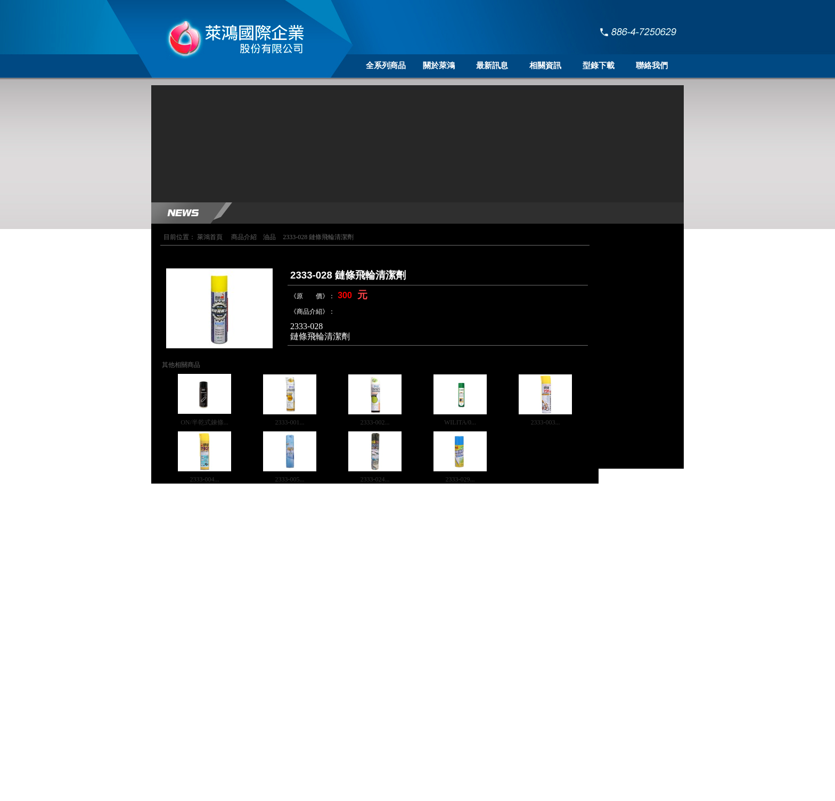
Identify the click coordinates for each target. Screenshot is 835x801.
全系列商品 (386, 65)
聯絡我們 (652, 65)
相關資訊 (545, 65)
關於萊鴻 (439, 65)
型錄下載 (599, 65)
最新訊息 (492, 65)
